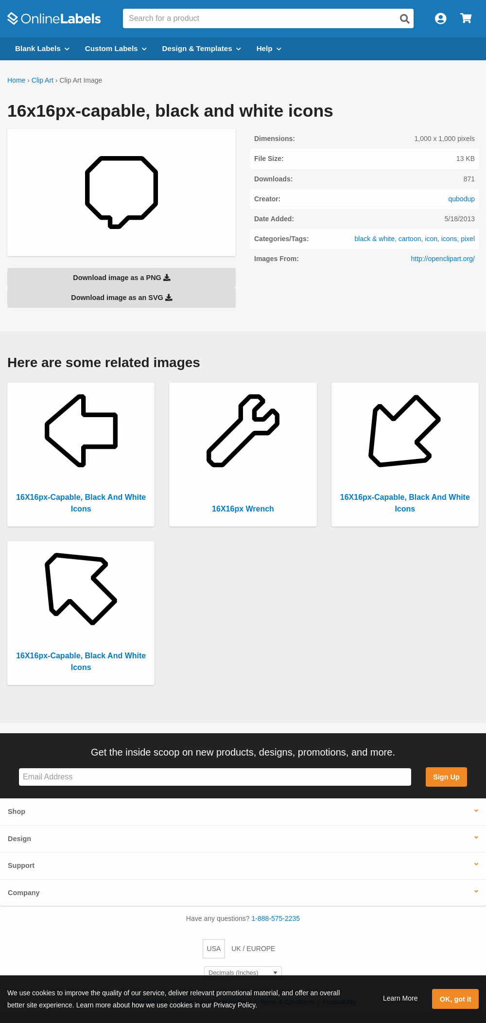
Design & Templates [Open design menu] (201, 48)
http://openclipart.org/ (443, 259)
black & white (375, 239)
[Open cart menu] (466, 19)
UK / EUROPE (253, 948)
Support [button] (21, 865)
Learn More (400, 998)
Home (16, 80)
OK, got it (455, 999)
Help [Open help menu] (269, 48)
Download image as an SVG (121, 297)
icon (431, 239)
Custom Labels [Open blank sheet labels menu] (116, 48)
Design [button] (19, 839)
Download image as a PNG (121, 278)
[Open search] (405, 19)
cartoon (410, 239)
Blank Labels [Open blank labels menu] (42, 48)
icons (449, 239)
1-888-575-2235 (276, 918)
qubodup (461, 199)
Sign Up (446, 777)
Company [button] (24, 893)
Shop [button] (16, 811)
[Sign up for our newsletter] (215, 777)
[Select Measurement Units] (243, 973)
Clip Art (42, 80)
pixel (468, 239)
